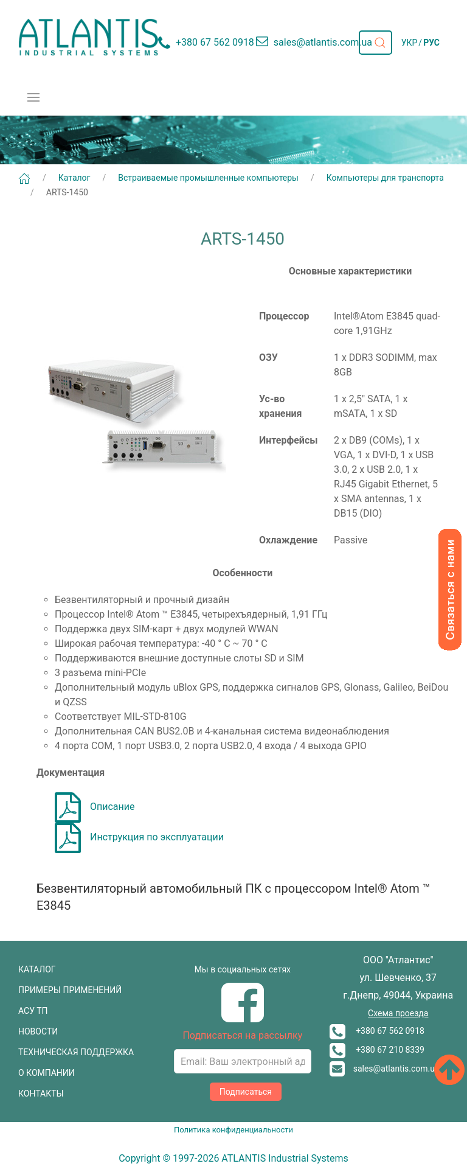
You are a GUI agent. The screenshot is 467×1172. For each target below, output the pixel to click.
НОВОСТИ (38, 1031)
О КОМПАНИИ (46, 1073)
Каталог (74, 178)
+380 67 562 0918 (377, 1031)
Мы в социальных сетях (243, 969)
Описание (95, 806)
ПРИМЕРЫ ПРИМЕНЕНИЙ (70, 990)
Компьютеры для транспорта (385, 178)
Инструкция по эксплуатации (139, 837)
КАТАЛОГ (37, 969)
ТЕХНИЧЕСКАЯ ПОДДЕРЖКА (76, 1052)
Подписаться (246, 1092)
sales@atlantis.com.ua (385, 1068)
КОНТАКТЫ (41, 1093)
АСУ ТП (33, 1011)
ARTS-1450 (67, 192)
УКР (409, 42)
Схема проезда (398, 1013)
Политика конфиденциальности (233, 1129)
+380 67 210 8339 (377, 1050)
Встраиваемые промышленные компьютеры (208, 178)
